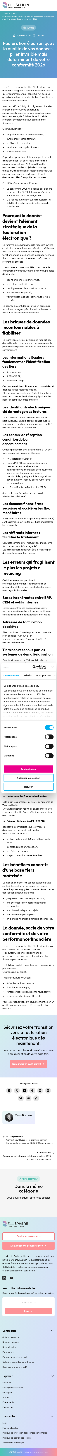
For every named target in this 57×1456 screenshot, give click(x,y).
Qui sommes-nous (10, 1337)
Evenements (8, 1402)
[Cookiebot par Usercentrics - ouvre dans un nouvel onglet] (34, 667)
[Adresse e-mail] (28, 1303)
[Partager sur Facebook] (9, 1091)
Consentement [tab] (11, 675)
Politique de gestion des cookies (16, 1437)
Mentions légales (10, 1428)
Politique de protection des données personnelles (24, 1432)
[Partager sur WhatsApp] (40, 1091)
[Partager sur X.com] (17, 1091)
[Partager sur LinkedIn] (25, 1091)
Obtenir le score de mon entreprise (18, 1362)
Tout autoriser (28, 769)
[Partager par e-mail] (28, 1098)
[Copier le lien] (36, 1098)
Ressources (7, 1407)
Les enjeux (7, 1392)
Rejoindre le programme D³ (15, 1367)
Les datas (6, 1382)
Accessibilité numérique (13, 1442)
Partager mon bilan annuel (14, 1357)
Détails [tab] (28, 675)
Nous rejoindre (9, 1347)
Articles (14, 14)
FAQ (4, 1423)
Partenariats (8, 1352)
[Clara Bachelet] (18, 1117)
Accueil (5, 14)
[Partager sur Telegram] (48, 1091)
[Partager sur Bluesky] (21, 1098)
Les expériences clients (12, 1387)
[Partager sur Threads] (32, 1091)
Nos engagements (10, 1342)
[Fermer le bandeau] (52, 667)
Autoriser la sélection (28, 778)
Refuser (28, 786)
